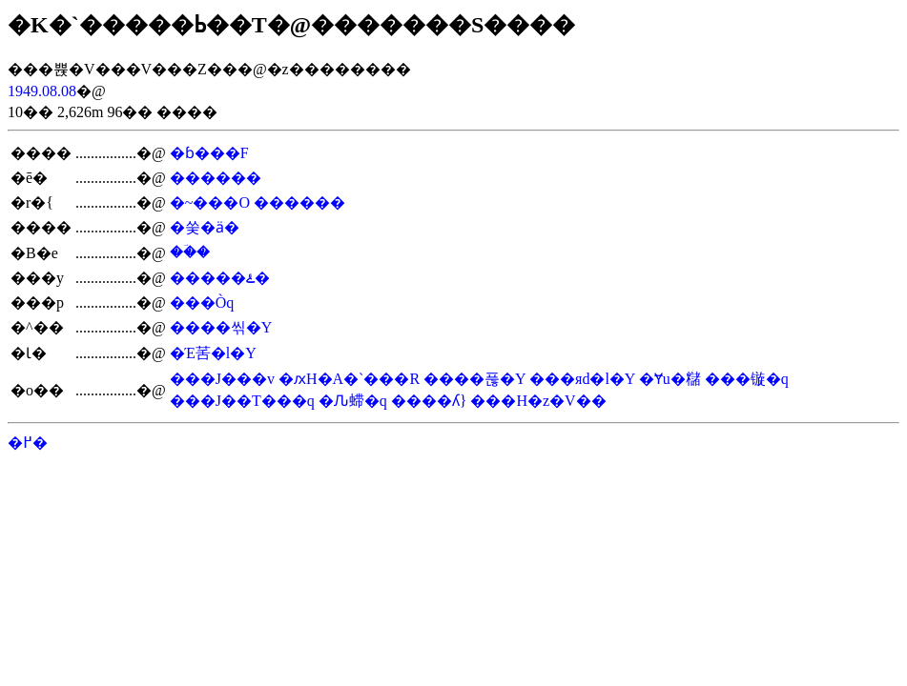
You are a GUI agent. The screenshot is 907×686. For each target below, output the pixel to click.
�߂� (28, 442)
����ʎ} (429, 401)
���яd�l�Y (582, 379)
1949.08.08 (42, 91)
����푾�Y (474, 379)
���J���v (222, 379)
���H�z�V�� (538, 401)
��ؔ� (190, 252)
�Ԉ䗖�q (353, 401)
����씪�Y (221, 327)
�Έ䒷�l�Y (213, 353)
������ (215, 178)
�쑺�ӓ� (204, 227)
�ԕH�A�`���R (349, 379)
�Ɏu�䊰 (670, 379)
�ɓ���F (209, 153)
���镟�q (747, 379)
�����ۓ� (220, 278)
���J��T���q (242, 401)
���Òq (202, 302)
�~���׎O (210, 202)
